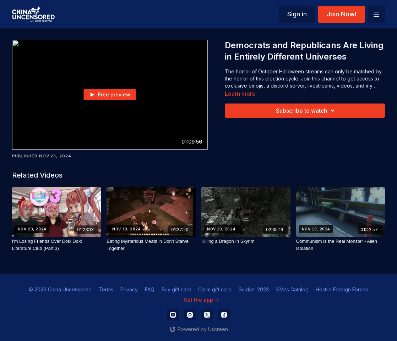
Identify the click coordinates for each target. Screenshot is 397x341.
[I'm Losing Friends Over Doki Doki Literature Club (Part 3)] (56, 245)
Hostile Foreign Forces (342, 289)
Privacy (129, 289)
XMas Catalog (292, 289)
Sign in (297, 14)
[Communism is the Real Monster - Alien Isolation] (340, 245)
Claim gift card (215, 289)
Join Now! (342, 14)
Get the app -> (201, 300)
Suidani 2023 (254, 289)
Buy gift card (176, 289)
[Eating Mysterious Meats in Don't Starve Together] (151, 245)
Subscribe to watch (306, 110)
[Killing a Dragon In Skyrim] (245, 241)
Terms (106, 289)
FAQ (149, 289)
